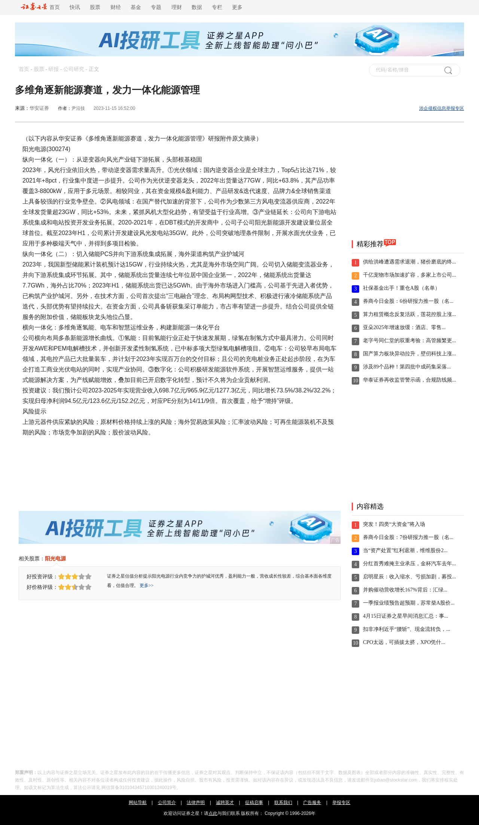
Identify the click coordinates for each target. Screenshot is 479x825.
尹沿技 (78, 108)
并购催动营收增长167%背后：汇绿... (405, 590)
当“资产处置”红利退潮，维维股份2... (405, 550)
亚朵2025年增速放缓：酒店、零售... (404, 327)
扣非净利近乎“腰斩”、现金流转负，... (406, 629)
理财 (176, 7)
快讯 (75, 7)
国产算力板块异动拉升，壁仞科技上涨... (409, 353)
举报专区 (341, 802)
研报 (53, 69)
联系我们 (283, 802)
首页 (40, 7)
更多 (237, 7)
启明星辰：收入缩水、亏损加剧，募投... (409, 576)
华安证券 (39, 108)
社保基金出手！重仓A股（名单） (401, 288)
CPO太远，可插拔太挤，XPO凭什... (404, 642)
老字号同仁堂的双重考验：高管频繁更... (409, 340)
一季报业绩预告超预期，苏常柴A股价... (409, 603)
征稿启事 (254, 802)
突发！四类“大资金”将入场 (394, 524)
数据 (197, 7)
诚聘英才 (225, 802)
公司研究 (73, 69)
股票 (95, 7)
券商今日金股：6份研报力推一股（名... (408, 301)
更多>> (147, 585)
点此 (212, 813)
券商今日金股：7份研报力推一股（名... (408, 537)
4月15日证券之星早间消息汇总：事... (405, 616)
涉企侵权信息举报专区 (441, 108)
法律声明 (196, 802)
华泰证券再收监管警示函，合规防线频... (409, 380)
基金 (136, 7)
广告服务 (312, 802)
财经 (115, 7)
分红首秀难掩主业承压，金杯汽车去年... (409, 563)
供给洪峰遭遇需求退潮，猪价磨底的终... (409, 262)
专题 (156, 7)
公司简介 (167, 802)
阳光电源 (55, 558)
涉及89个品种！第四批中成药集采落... (407, 367)
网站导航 (138, 802)
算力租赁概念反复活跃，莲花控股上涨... (409, 314)
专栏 (217, 7)
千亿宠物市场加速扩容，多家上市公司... (409, 275)
